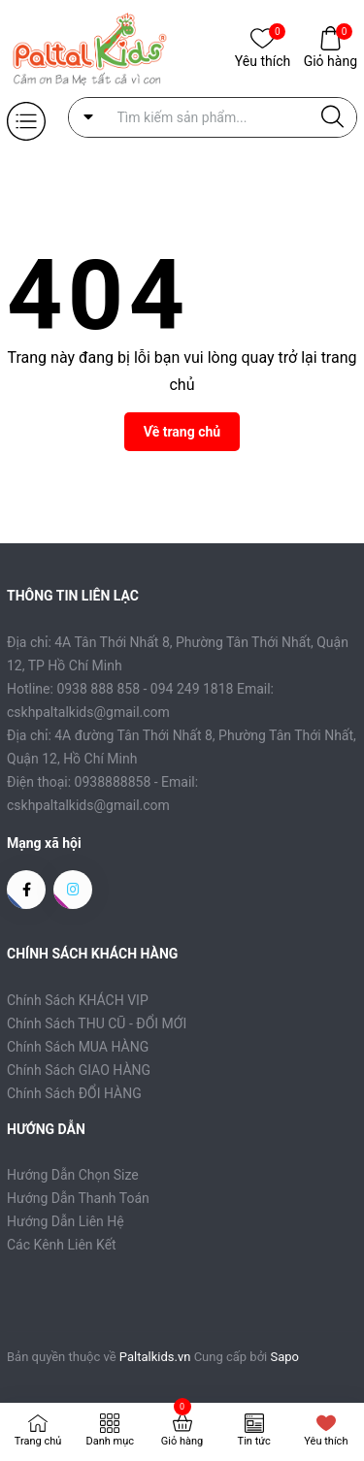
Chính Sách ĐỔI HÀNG (74, 1093)
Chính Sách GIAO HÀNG (78, 1070)
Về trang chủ (182, 431)
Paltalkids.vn (155, 1356)
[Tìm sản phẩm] (213, 117)
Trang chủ (38, 1441)
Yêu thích (262, 59)
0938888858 (113, 782)
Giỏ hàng (330, 59)
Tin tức (254, 1441)
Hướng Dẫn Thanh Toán (78, 1198)
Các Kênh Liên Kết (61, 1244)
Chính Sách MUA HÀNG (78, 1047)
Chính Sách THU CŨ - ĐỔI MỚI (96, 1023)
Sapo (285, 1356)
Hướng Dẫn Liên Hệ (65, 1221)
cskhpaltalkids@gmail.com (88, 805)
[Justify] (332, 117)
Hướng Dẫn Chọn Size (73, 1175)
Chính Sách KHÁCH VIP (78, 1000)
